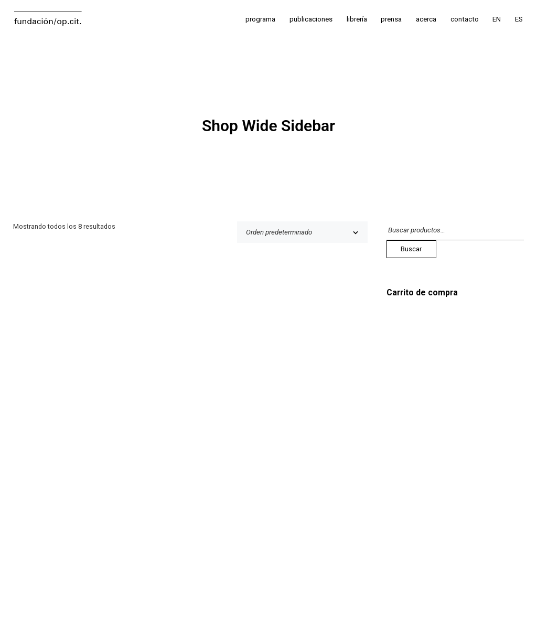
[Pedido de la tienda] (302, 232)
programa (260, 19)
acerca (426, 19)
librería (357, 19)
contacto (464, 19)
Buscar (411, 249)
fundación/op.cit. (48, 21)
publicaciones (310, 19)
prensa (391, 19)
